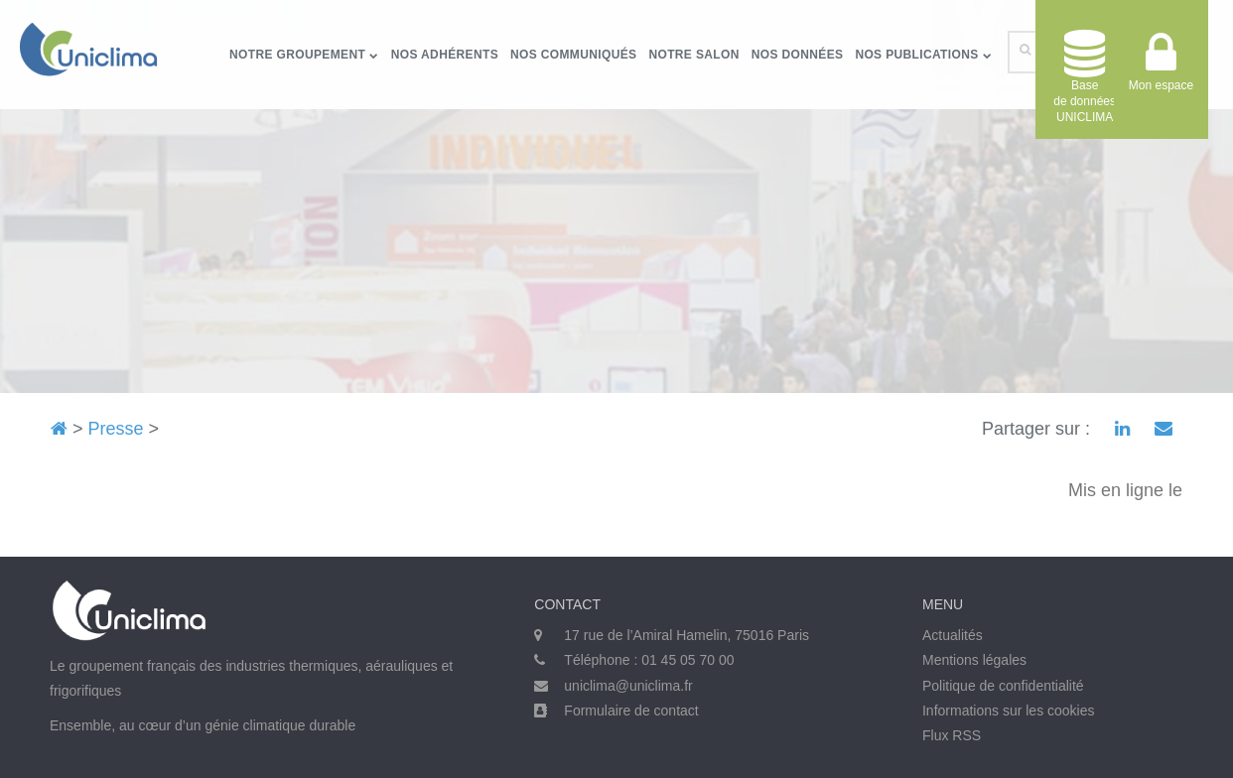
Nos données (798, 55)
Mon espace (1161, 69)
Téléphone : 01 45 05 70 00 (649, 660)
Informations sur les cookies (1008, 710)
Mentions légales (974, 660)
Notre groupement (304, 55)
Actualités (952, 635)
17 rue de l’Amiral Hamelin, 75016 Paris (686, 635)
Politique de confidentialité (1003, 686)
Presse (116, 429)
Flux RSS (951, 735)
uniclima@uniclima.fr (628, 686)
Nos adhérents (444, 55)
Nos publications (923, 55)
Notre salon (693, 55)
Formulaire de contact (631, 710)
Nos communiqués (573, 55)
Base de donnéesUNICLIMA (1084, 77)
